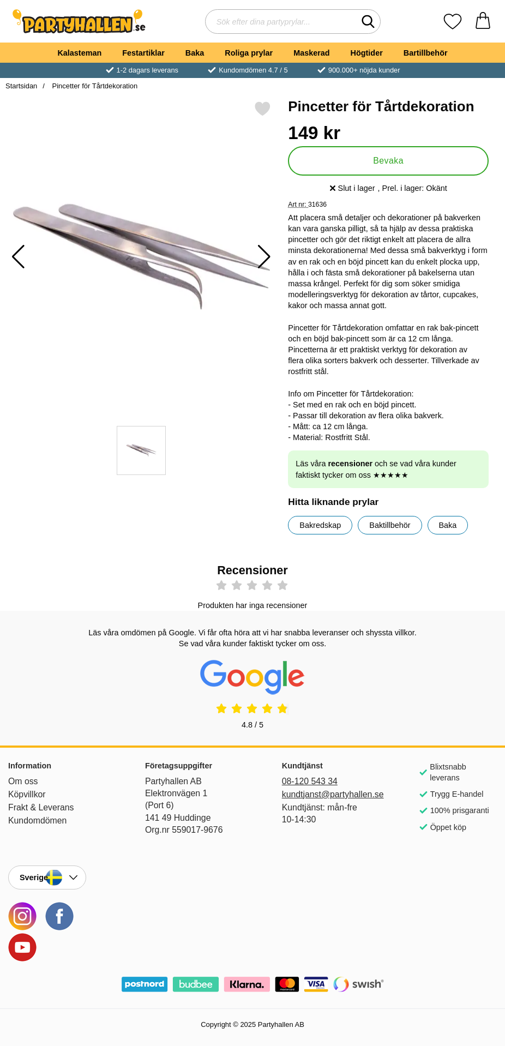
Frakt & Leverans (41, 807)
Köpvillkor (27, 794)
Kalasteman (79, 53)
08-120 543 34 (310, 781)
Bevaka (388, 160)
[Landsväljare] (47, 877)
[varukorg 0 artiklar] (483, 21)
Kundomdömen (37, 820)
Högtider (367, 53)
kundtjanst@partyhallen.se (321, 794)
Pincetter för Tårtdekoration (93, 86)
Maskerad (311, 53)
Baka (194, 53)
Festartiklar (143, 53)
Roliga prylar (249, 53)
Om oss (23, 781)
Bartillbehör (426, 53)
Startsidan (21, 86)
